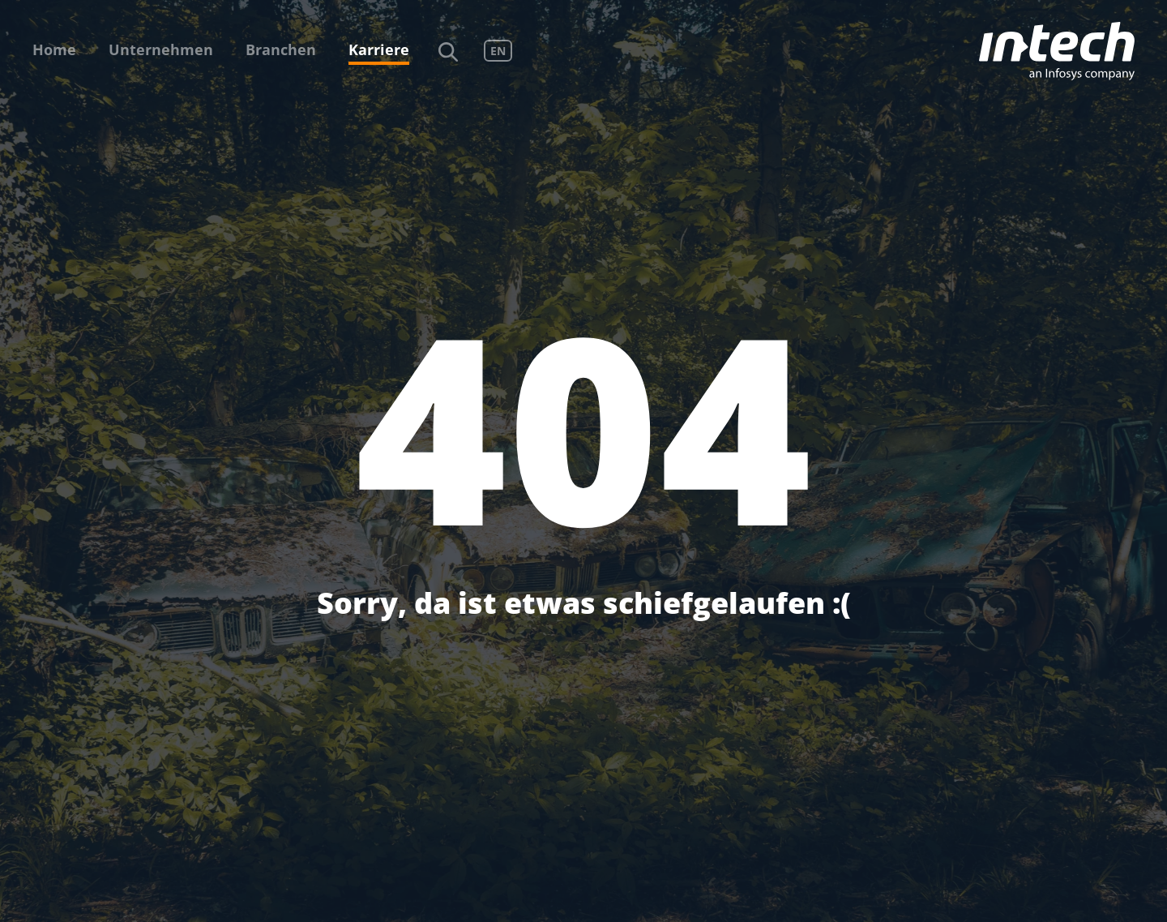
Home (54, 49)
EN (498, 50)
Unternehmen (161, 49)
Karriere (378, 49)
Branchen (281, 49)
